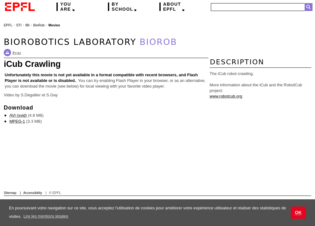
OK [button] (298, 212)
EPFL (172, 7)
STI (19, 25)
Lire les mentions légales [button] (46, 216)
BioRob (39, 25)
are (65, 7)
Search (308, 7)
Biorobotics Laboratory (90, 42)
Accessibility (32, 193)
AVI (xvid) (18, 115)
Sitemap (10, 193)
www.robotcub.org (226, 96)
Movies (54, 25)
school (122, 7)
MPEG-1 (17, 121)
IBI (27, 25)
